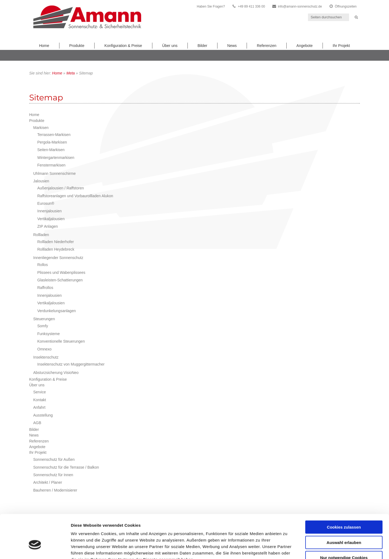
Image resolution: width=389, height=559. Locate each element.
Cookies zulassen (344, 494)
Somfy (42, 326)
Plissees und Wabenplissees (61, 272)
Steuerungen (44, 319)
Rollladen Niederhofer (55, 242)
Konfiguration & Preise (123, 45)
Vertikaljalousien (51, 219)
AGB (37, 423)
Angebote (304, 45)
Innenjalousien (49, 211)
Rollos (42, 265)
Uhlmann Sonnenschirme (54, 173)
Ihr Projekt (341, 45)
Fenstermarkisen (51, 165)
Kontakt (39, 400)
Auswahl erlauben (344, 509)
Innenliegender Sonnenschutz (58, 257)
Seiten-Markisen (51, 150)
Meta (70, 73)
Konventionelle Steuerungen (61, 341)
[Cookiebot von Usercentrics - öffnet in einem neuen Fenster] (35, 548)
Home (44, 45)
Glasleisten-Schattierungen (60, 280)
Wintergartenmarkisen (55, 157)
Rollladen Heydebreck (55, 249)
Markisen (41, 127)
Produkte (76, 45)
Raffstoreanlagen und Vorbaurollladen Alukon (75, 196)
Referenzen (266, 45)
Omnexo (44, 349)
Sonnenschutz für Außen (54, 459)
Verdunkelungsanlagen (56, 311)
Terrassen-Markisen (54, 134)
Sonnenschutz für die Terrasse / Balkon (66, 467)
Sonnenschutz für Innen (53, 475)
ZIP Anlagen (47, 226)
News (232, 45)
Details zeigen (287, 548)
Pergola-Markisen (52, 142)
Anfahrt (39, 407)
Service (39, 392)
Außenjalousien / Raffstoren (60, 188)
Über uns (169, 45)
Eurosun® (45, 203)
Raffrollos (45, 287)
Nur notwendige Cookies (344, 524)
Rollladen (41, 235)
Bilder (202, 45)
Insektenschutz (45, 357)
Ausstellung (43, 415)
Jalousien (41, 181)
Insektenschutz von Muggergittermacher (71, 364)
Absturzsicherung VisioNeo (56, 372)
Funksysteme (48, 334)
